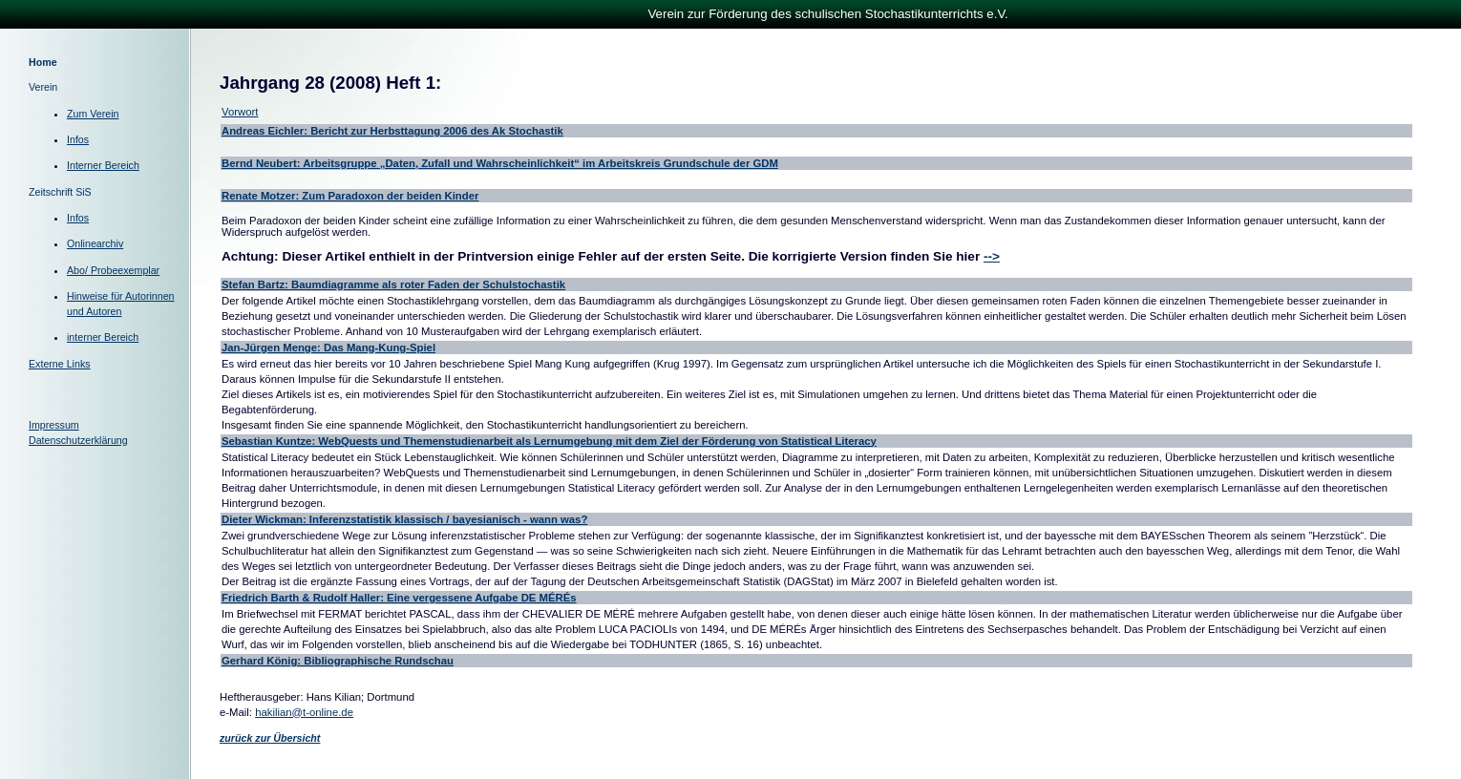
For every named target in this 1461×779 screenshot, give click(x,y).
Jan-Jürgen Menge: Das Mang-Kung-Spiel (328, 347)
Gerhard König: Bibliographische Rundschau (338, 660)
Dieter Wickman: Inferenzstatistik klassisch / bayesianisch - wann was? (404, 519)
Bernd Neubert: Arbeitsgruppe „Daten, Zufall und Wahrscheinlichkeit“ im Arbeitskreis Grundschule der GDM (500, 163)
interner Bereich (102, 337)
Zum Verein (93, 113)
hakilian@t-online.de (304, 712)
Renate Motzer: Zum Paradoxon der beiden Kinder (350, 195)
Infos (78, 139)
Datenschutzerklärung (78, 440)
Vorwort (240, 111)
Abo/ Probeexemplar (113, 270)
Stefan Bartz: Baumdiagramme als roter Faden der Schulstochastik (393, 284)
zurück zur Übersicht (270, 738)
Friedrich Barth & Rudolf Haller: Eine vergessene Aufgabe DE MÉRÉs (399, 597)
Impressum (54, 425)
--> (992, 256)
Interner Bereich (103, 165)
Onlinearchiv (95, 243)
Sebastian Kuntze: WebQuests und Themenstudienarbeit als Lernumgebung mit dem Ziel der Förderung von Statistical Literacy (549, 441)
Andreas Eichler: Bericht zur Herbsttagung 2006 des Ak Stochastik (392, 131)
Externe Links (60, 363)
